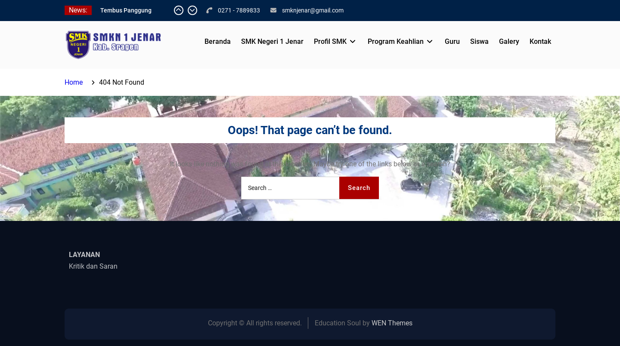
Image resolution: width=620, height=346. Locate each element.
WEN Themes (392, 323)
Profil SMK (330, 41)
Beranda (218, 41)
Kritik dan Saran (93, 266)
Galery (509, 41)
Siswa (479, 41)
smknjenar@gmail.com (313, 10)
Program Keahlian (396, 41)
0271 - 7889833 (239, 10)
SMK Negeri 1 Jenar (272, 41)
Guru (452, 41)
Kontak (540, 41)
